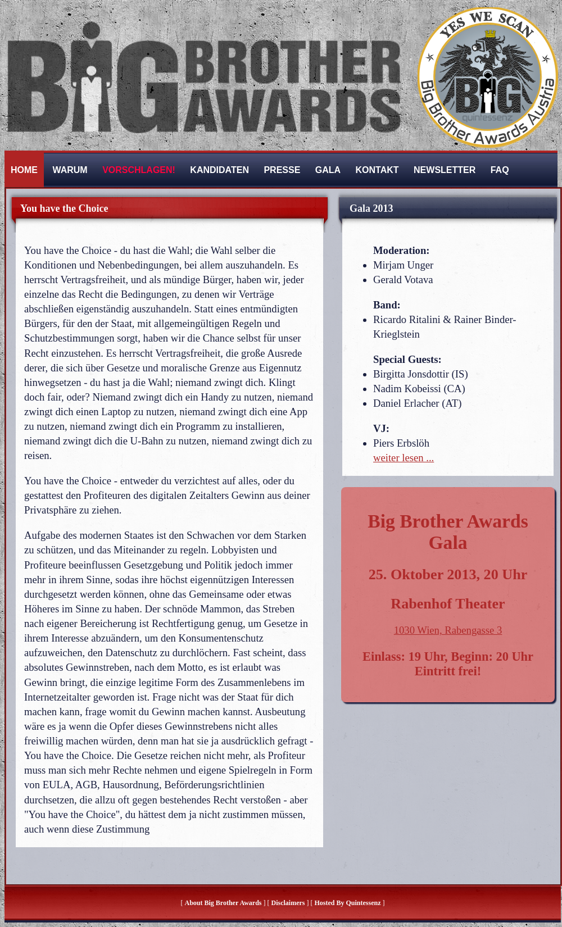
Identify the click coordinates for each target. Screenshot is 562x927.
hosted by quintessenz (347, 903)
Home (24, 170)
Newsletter (444, 170)
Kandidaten (219, 170)
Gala (328, 170)
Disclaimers (288, 903)
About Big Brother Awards (223, 903)
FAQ (500, 170)
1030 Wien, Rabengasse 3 (448, 630)
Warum (69, 170)
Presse (282, 170)
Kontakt (377, 170)
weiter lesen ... (403, 457)
